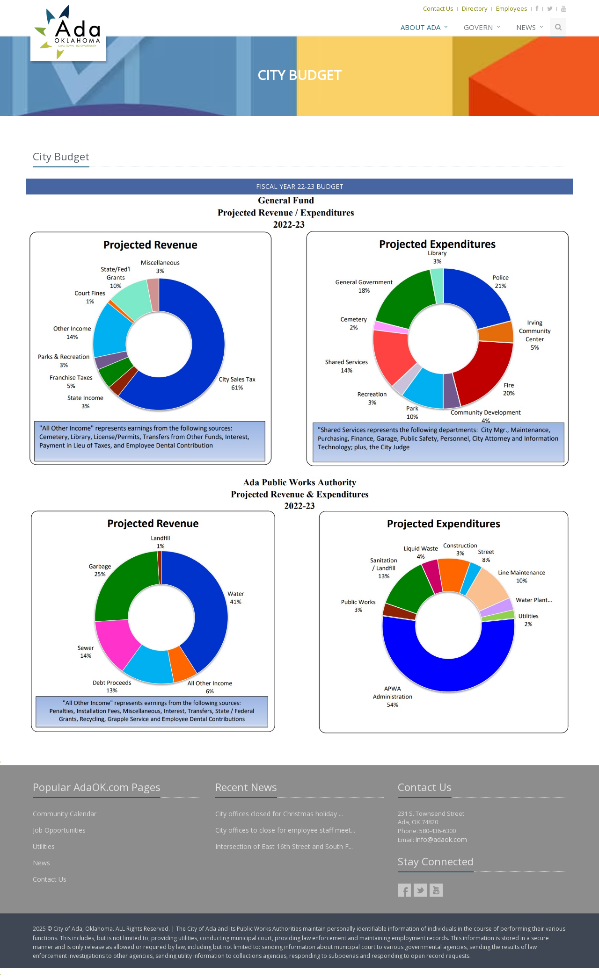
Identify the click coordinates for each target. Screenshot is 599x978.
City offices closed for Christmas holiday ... (279, 813)
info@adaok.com (441, 839)
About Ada (420, 27)
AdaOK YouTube (436, 890)
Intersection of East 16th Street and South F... (284, 846)
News (526, 27)
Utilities (44, 846)
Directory (475, 8)
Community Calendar (64, 813)
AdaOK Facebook (404, 890)
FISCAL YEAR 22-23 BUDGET (299, 186)
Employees (511, 8)
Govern (478, 27)
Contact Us (438, 8)
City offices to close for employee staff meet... (285, 830)
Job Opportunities (59, 830)
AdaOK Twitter (420, 890)
